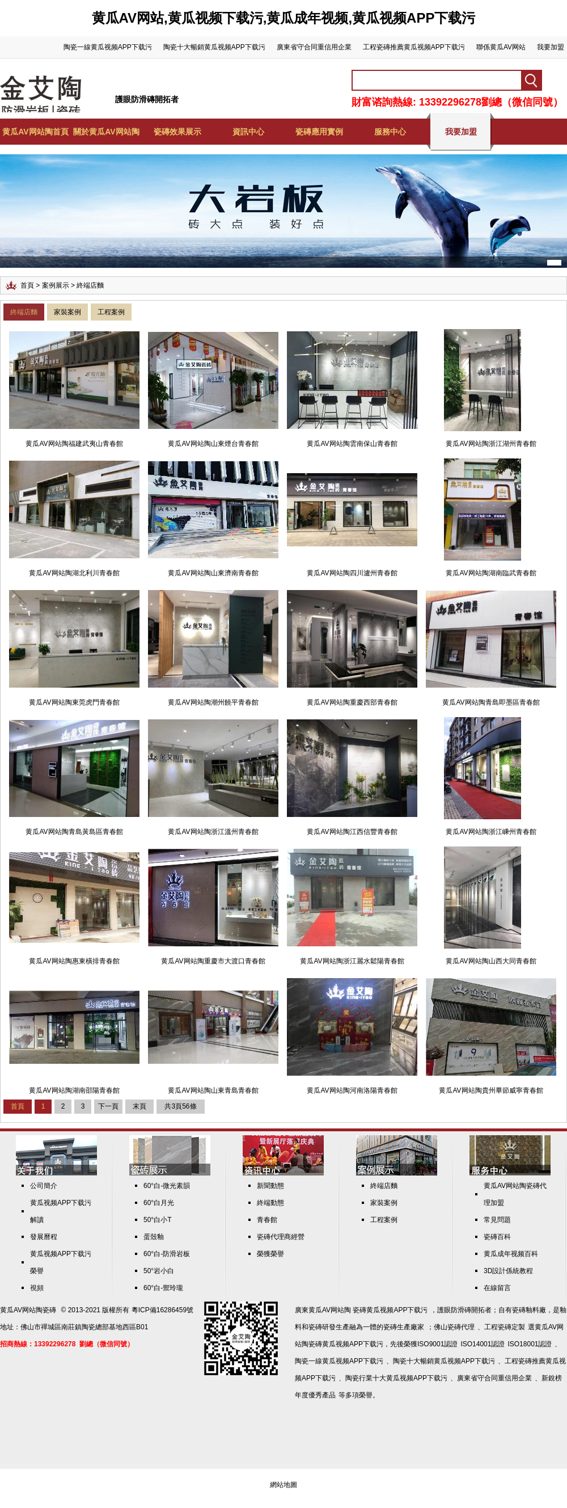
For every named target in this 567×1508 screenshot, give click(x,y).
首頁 (27, 285)
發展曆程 (43, 1237)
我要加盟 (550, 47)
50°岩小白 (158, 1271)
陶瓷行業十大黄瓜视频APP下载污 (396, 1378)
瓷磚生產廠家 (403, 1327)
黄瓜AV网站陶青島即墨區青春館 (490, 702)
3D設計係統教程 (508, 1271)
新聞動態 (270, 1186)
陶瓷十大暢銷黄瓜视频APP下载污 (214, 47)
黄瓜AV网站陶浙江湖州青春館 (491, 444)
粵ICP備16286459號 (162, 1310)
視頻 (37, 1288)
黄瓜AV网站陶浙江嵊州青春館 (491, 832)
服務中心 (390, 131)
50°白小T (157, 1220)
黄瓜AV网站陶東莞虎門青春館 (74, 702)
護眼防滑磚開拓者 (147, 99)
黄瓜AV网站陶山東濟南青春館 (213, 573)
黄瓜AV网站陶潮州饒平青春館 (213, 702)
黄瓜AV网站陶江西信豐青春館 (352, 832)
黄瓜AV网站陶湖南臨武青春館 (491, 573)
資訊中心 (248, 131)
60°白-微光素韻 (166, 1186)
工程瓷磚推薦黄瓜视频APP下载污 (414, 47)
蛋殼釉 (153, 1237)
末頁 (139, 1106)
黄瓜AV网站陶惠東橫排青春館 (74, 961)
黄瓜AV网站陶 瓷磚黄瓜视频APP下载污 (368, 1310)
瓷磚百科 (497, 1237)
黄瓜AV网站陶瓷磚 (28, 1310)
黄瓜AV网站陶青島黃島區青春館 (74, 832)
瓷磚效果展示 (177, 131)
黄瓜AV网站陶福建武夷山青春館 (74, 444)
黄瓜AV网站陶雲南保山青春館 (352, 444)
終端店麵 (23, 312)
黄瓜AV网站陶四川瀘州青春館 (352, 573)
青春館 (267, 1220)
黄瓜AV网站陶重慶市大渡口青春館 (213, 961)
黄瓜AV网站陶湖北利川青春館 (74, 573)
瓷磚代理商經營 (280, 1237)
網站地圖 (283, 1485)
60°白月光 (158, 1203)
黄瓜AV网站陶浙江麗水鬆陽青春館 (352, 961)
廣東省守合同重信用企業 (314, 47)
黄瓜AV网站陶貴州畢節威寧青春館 (491, 1090)
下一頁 (108, 1106)
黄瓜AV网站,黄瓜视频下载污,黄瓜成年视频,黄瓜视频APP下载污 (284, 18)
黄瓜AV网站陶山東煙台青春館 (213, 444)
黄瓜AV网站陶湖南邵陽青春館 (74, 1090)
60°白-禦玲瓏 (163, 1288)
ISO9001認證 (437, 1344)
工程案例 (111, 312)
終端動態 (270, 1203)
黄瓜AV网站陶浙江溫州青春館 (213, 832)
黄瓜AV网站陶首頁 (35, 131)
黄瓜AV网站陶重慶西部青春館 (352, 702)
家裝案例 (67, 312)
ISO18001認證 (529, 1344)
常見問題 (497, 1220)
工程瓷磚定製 (504, 1327)
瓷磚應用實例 (319, 131)
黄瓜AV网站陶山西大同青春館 (491, 961)
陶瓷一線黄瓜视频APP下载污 (108, 47)
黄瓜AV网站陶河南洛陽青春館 (352, 1090)
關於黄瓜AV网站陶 (106, 131)
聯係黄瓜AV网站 (501, 47)
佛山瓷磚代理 (454, 1327)
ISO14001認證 (482, 1344)
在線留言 (497, 1288)
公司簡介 (43, 1186)
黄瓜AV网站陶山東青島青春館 (213, 1090)
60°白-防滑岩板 (166, 1254)
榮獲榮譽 (270, 1254)
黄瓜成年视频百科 (511, 1254)
